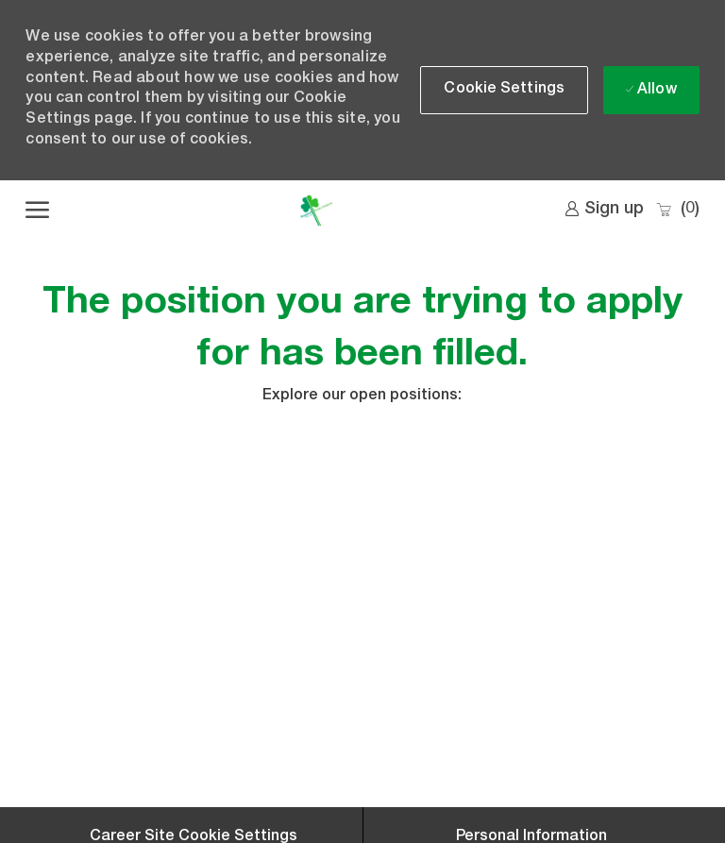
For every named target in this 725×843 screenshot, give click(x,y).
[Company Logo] (316, 210)
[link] (604, 209)
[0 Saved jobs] (677, 210)
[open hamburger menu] (37, 210)
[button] (504, 90)
